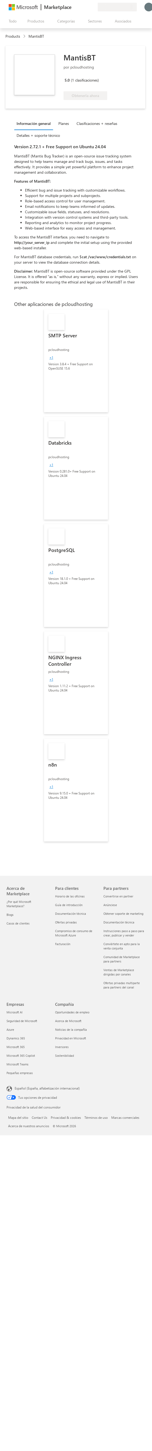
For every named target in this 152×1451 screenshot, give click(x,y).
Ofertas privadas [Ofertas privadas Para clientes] (66, 922)
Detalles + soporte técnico (38, 135)
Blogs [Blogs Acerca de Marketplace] (10, 915)
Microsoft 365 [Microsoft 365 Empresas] (16, 1047)
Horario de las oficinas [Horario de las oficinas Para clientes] (70, 896)
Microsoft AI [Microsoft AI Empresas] (15, 1012)
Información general (34, 123)
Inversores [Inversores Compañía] (62, 1047)
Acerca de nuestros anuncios (28, 1126)
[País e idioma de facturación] (117, 7)
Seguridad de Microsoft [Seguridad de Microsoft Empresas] (22, 1021)
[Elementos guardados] (87, 7)
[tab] (35, 123)
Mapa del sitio (18, 1117)
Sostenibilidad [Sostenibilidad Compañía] (64, 1055)
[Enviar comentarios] (74, 7)
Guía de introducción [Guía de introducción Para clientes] (69, 905)
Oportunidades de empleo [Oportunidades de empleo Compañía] (72, 1012)
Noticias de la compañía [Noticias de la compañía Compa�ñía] (71, 1029)
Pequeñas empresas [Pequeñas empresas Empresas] (20, 1073)
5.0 (67, 80)
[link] (76, 360)
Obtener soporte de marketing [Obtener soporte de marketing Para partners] (123, 914)
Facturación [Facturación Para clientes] (62, 944)
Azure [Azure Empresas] (10, 1029)
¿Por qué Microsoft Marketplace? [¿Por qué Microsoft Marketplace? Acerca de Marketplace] (19, 904)
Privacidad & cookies (66, 1117)
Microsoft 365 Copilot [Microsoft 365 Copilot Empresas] (21, 1055)
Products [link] (12, 36)
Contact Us (39, 1117)
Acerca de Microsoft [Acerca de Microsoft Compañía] (68, 1021)
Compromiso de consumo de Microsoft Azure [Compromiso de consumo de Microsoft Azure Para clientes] (73, 933)
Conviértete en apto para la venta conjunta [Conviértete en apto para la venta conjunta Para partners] (121, 946)
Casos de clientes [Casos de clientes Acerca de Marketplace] (18, 923)
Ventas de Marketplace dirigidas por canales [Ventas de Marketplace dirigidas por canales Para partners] (118, 972)
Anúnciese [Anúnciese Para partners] (110, 905)
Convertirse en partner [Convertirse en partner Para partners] (118, 896)
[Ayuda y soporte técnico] (80, 7)
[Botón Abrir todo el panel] (11, 21)
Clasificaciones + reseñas (97, 123)
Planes (63, 123)
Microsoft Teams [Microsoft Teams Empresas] (17, 1064)
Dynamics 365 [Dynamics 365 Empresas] (16, 1038)
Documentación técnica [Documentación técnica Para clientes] (70, 914)
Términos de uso (96, 1117)
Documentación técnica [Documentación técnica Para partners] (118, 922)
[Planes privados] (93, 7)
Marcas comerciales (125, 1117)
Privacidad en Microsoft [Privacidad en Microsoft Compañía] (70, 1038)
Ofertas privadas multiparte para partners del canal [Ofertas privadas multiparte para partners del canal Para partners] (121, 985)
